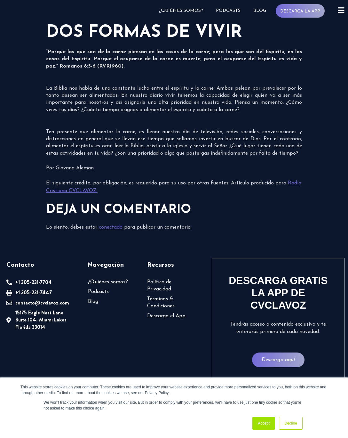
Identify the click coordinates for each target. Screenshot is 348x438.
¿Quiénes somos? (180, 10)
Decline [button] (290, 423)
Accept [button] (264, 423)
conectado (111, 227)
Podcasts (227, 10)
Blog (259, 10)
